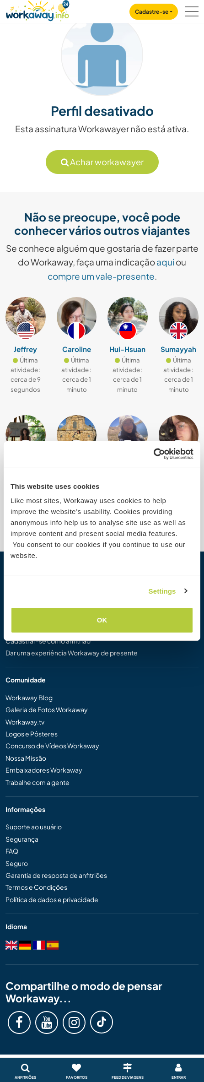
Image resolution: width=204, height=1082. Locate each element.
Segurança (21, 839)
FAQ (11, 851)
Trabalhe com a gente (37, 782)
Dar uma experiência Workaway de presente (71, 653)
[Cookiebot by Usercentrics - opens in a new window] (153, 454)
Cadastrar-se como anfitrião (48, 641)
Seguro (16, 863)
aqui (165, 261)
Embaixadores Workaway (43, 770)
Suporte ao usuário (33, 826)
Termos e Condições (36, 887)
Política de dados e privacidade (51, 899)
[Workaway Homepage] (37, 9)
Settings (162, 591)
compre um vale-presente (101, 275)
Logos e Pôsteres (31, 734)
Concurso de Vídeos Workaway (52, 745)
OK (102, 620)
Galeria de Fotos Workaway (46, 709)
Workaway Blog (29, 697)
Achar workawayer (102, 162)
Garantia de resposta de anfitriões (56, 875)
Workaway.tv (24, 722)
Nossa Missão (25, 758)
